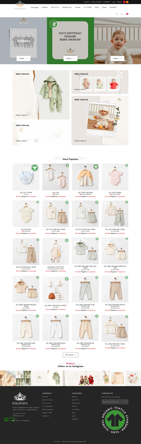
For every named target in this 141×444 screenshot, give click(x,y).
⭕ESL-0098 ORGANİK (85, 194)
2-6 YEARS (88, 7)
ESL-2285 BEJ (85, 346)
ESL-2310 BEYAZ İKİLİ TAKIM (26, 267)
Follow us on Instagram (21, 420)
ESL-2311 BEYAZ (85, 231)
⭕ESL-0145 (56, 194)
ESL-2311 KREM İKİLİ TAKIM (55, 229)
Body (97, 7)
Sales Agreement (47, 409)
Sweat (104, 7)
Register (25, 196)
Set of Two (55, 7)
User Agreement (47, 406)
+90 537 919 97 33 (19, 413)
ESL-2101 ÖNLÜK (26, 192)
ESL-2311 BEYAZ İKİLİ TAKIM (85, 229)
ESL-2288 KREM (115, 270)
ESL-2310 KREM (115, 231)
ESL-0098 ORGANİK (85, 192)
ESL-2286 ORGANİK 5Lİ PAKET (56, 305)
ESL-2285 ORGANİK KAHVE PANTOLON (115, 305)
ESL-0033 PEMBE (115, 192)
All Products (70, 355)
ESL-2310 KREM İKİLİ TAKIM (115, 229)
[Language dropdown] (107, 2)
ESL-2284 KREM (115, 346)
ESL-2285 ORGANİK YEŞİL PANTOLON (85, 305)
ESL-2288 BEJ (26, 308)
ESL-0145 (55, 192)
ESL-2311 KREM (56, 231)
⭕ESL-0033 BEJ (26, 231)
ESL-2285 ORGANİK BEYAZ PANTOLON (55, 344)
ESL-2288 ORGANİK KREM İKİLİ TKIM (115, 267)
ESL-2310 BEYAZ (26, 269)
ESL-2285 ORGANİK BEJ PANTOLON (85, 344)
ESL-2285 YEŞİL (85, 308)
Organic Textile (47, 413)
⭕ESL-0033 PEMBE (115, 194)
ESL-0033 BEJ (26, 229)
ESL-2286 (55, 307)
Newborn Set (67, 7)
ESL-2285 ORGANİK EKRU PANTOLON (26, 344)
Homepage (34, 7)
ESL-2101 (26, 194)
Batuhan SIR (82, 442)
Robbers (45, 7)
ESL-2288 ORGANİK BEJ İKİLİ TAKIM (26, 305)
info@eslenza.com (18, 416)
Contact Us (45, 416)
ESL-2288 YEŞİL (85, 270)
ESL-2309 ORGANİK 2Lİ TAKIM (56, 269)
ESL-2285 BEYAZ (55, 346)
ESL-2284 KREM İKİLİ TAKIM (115, 344)
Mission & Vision (47, 400)
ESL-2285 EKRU (26, 346)
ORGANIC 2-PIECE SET (55, 267)
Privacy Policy (46, 403)
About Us (45, 397)
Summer (77, 7)
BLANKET (113, 7)
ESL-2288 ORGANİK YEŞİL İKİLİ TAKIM (85, 267)
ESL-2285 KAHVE (115, 308)
